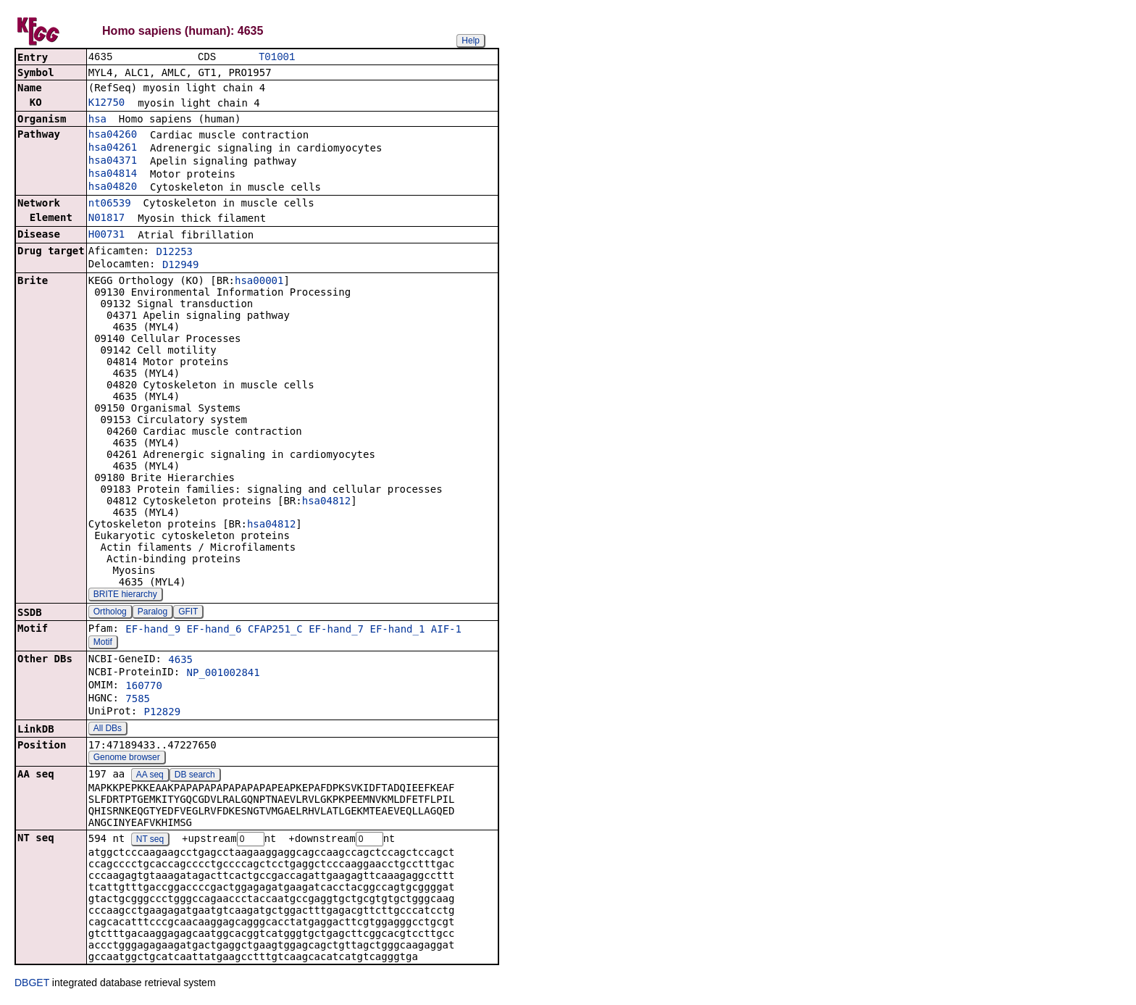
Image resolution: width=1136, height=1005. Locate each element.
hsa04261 (112, 148)
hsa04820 (112, 187)
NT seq (150, 841)
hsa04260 (112, 135)
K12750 (106, 103)
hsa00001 (259, 282)
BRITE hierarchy (125, 596)
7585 (137, 700)
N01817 (106, 219)
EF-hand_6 (214, 630)
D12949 (180, 266)
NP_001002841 (223, 674)
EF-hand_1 (397, 630)
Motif (102, 643)
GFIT (188, 613)
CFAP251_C (275, 630)
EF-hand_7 (336, 630)
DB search (195, 776)
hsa (97, 120)
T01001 (277, 57)
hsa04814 (112, 174)
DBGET (31, 985)
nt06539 (109, 204)
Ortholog (110, 613)
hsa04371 (112, 161)
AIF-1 (446, 630)
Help (471, 41)
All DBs (107, 730)
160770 (143, 687)
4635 (180, 661)
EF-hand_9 (152, 630)
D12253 (174, 253)
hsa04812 (326, 502)
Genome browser (126, 759)
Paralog (152, 613)
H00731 (106, 235)
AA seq (150, 776)
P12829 (162, 713)
